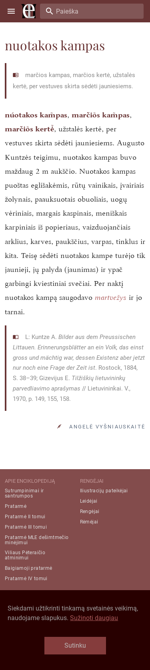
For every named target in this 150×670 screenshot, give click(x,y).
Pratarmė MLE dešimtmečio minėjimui (37, 540)
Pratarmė (15, 506)
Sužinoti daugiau (94, 618)
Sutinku (75, 645)
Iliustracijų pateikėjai (104, 491)
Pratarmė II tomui (25, 516)
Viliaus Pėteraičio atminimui (25, 555)
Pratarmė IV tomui (26, 578)
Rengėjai (90, 511)
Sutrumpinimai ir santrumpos (24, 493)
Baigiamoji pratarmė (28, 568)
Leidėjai (89, 501)
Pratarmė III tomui (26, 527)
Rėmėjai (89, 522)
